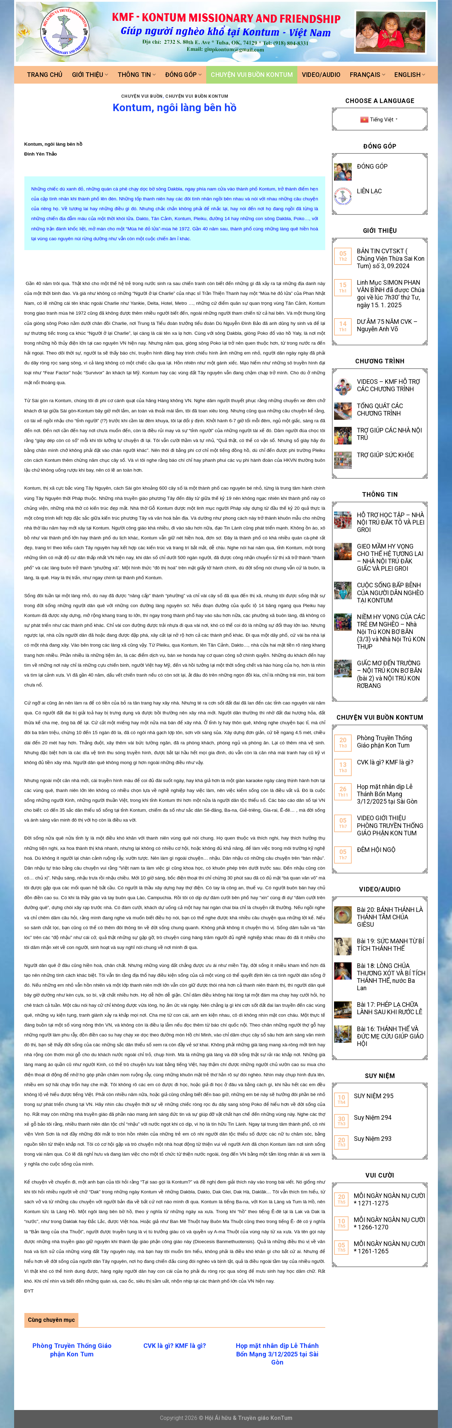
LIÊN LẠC (369, 191)
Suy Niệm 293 (373, 1138)
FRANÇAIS (367, 74)
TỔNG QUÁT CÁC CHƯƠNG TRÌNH (380, 410)
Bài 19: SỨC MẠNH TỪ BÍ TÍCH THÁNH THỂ (390, 945)
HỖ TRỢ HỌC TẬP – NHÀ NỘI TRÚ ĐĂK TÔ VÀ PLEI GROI (390, 522)
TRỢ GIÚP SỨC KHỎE (385, 455)
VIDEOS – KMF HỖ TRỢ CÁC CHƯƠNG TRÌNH (388, 385)
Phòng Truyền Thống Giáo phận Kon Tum (384, 741)
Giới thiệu (90, 74)
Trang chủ (45, 74)
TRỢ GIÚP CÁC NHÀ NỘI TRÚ (389, 434)
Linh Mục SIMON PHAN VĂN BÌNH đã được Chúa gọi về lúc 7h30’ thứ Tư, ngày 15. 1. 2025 (390, 293)
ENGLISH (409, 74)
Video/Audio (321, 74)
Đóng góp (183, 74)
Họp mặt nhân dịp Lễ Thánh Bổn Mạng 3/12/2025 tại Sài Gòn (387, 794)
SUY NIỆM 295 (373, 1096)
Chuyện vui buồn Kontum (252, 74)
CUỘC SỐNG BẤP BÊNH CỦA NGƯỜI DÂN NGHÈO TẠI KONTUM (390, 593)
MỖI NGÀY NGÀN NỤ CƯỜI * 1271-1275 (389, 1199)
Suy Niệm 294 (373, 1117)
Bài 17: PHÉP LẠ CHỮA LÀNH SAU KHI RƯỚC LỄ (389, 1008)
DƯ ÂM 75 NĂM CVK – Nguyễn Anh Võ (387, 325)
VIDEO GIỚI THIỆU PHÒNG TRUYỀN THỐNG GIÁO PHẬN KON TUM (390, 825)
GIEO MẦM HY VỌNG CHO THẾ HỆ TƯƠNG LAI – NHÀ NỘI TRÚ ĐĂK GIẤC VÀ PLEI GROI (390, 557)
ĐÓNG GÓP (372, 166)
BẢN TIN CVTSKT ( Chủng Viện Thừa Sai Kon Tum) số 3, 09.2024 (390, 259)
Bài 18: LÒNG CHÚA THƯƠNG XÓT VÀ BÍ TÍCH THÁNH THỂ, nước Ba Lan (391, 977)
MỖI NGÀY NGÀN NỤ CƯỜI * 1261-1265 (389, 1247)
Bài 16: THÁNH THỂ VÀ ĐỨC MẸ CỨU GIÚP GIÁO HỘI (390, 1036)
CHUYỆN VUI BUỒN (142, 96)
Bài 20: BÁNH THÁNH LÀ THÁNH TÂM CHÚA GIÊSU (390, 917)
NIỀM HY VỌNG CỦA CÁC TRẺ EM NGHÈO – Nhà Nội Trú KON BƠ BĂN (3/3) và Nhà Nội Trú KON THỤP (391, 631)
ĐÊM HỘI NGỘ (376, 849)
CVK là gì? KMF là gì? (385, 762)
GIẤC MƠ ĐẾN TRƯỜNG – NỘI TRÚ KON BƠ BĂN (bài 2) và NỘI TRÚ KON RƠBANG (389, 674)
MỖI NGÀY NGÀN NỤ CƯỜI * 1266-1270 (389, 1223)
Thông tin (137, 74)
